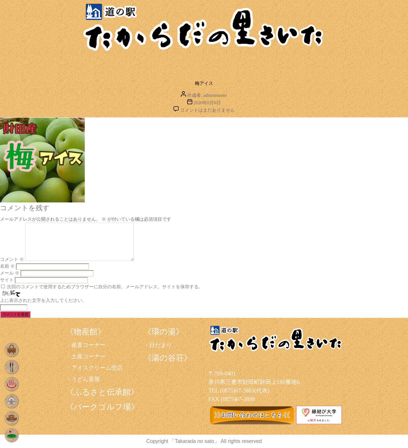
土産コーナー (88, 356)
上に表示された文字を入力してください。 (43, 300)
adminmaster (215, 95)
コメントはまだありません (207, 110)
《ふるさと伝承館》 (102, 392)
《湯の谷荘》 (168, 357)
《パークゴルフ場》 (102, 406)
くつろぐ (179, 64)
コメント (12, 259)
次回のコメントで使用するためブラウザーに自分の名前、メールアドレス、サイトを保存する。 (105, 286)
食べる (130, 64)
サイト (7, 279)
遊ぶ (329, 64)
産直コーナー (88, 345)
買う (89, 64)
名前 (7, 266)
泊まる (234, 64)
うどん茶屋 (85, 379)
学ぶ (284, 64)
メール (9, 273)
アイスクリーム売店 (97, 368)
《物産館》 (86, 331)
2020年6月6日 (207, 102)
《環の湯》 (164, 331)
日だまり (160, 345)
